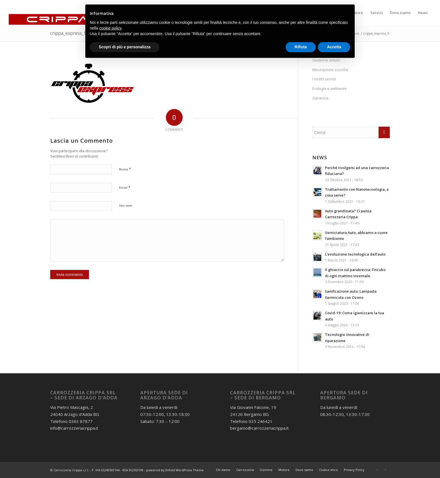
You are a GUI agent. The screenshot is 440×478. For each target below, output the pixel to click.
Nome (125, 169)
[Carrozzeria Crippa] (72, 12)
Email (124, 187)
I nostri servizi (324, 78)
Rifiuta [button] (301, 47)
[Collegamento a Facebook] (377, 469)
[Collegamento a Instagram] (385, 469)
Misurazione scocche (330, 69)
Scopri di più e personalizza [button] (124, 47)
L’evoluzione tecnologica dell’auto (355, 254)
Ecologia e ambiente (329, 88)
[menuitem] (376, 12)
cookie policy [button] (110, 28)
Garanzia (320, 98)
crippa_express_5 (68, 33)
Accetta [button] (334, 47)
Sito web (125, 205)
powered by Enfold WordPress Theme (175, 470)
